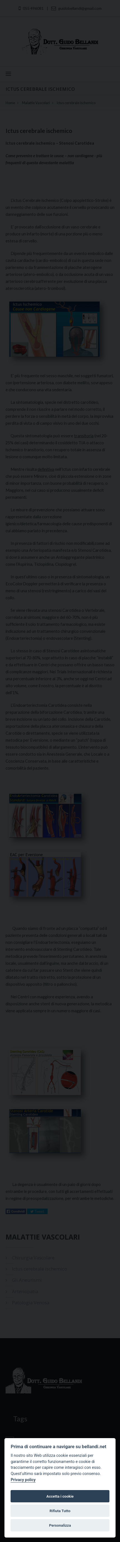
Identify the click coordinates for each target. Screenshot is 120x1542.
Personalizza (60, 1525)
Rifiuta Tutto (60, 1510)
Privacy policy (23, 1479)
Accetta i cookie (60, 1496)
